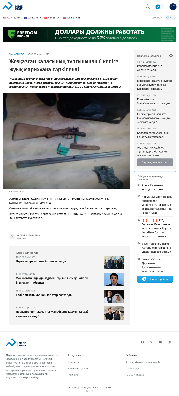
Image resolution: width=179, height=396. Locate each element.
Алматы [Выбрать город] (158, 17)
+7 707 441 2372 (135, 374)
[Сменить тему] (160, 6)
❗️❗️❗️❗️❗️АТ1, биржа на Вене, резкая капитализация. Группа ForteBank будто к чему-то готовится (156, 228)
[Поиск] (147, 7)
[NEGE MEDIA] (12, 6)
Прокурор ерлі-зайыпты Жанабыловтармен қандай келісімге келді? (154, 118)
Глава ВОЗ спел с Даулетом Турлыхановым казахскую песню (153, 265)
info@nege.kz (133, 368)
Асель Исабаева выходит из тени (152, 187)
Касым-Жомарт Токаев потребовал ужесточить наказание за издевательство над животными (157, 204)
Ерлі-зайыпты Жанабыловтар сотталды (153, 101)
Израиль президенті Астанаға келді (150, 68)
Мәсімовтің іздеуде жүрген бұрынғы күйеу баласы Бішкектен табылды (154, 84)
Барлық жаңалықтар (155, 162)
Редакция (73, 362)
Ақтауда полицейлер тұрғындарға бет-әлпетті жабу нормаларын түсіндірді (153, 153)
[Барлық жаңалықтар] (171, 56)
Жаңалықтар (16, 54)
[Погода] (170, 17)
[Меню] (173, 6)
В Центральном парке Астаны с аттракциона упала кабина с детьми (156, 247)
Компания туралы (78, 368)
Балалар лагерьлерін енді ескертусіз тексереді (153, 134)
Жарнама (73, 374)
